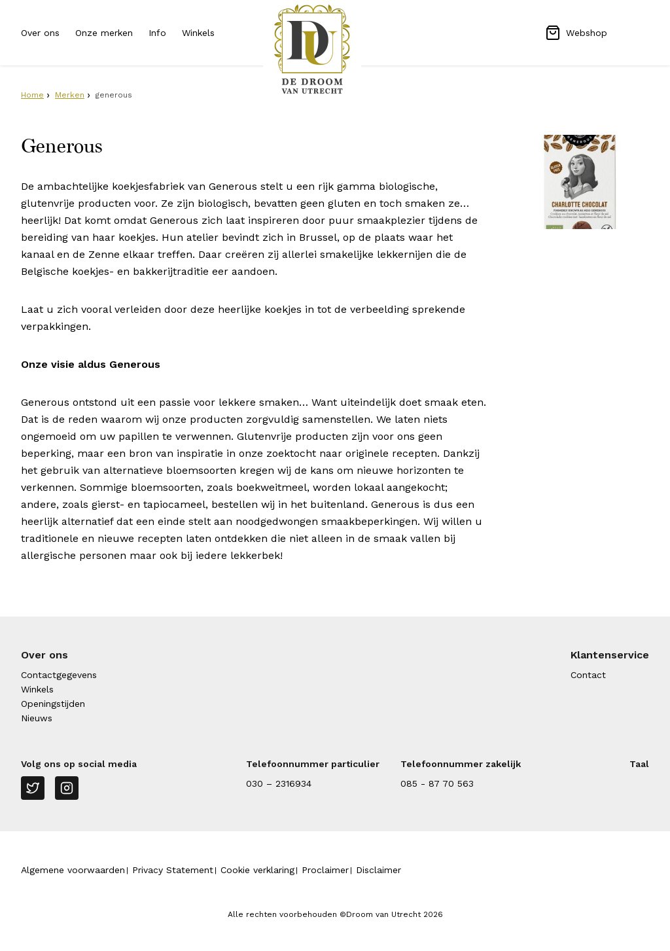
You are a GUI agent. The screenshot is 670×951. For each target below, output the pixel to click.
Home (32, 94)
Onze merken (104, 32)
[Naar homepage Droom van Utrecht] (335, 49)
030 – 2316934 (278, 783)
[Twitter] (32, 788)
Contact (588, 675)
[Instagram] (67, 788)
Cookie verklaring (257, 870)
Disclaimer (378, 870)
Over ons (40, 32)
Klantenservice (610, 655)
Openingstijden (53, 703)
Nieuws (36, 718)
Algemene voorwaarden (73, 870)
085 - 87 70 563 (437, 783)
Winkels (198, 32)
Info (157, 32)
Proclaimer (325, 870)
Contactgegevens (59, 675)
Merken (69, 94)
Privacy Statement (172, 870)
